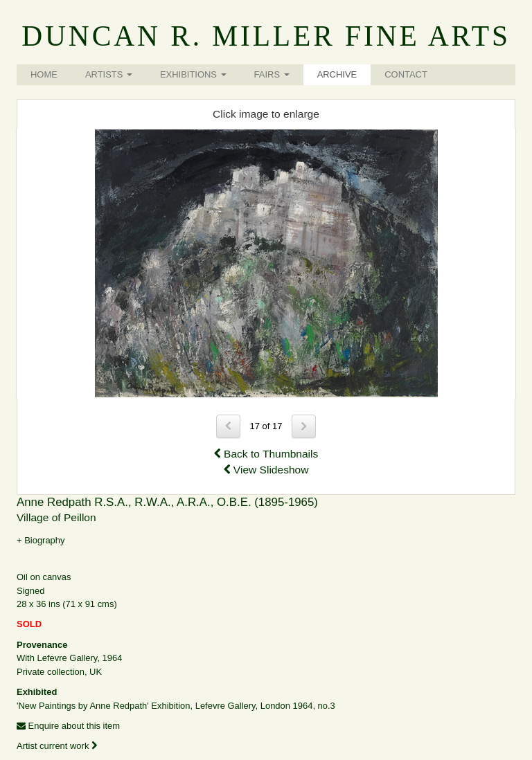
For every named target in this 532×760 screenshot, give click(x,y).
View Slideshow (266, 470)
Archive (337, 74)
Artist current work (57, 746)
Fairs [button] (272, 74)
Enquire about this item (68, 726)
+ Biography (41, 540)
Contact (405, 74)
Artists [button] (108, 74)
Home (43, 74)
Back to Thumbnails (266, 454)
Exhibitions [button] (193, 74)
